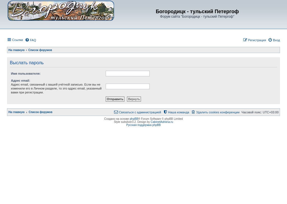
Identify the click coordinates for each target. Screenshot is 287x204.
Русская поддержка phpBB (143, 125)
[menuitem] (30, 40)
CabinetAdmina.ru (162, 121)
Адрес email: (20, 80)
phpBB (134, 118)
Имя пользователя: (26, 73)
